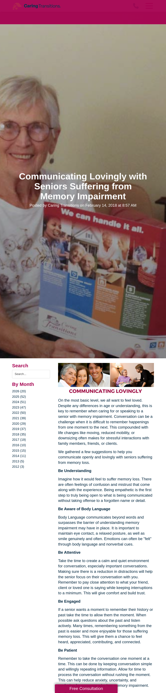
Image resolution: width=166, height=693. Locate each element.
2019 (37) (19, 429)
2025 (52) (19, 396)
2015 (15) (19, 450)
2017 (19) (19, 439)
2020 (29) (19, 423)
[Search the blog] (31, 374)
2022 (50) (19, 412)
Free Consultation (86, 688)
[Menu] (149, 6)
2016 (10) (19, 445)
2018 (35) (19, 434)
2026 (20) (19, 391)
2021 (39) (19, 418)
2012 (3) (18, 466)
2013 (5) (18, 461)
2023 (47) (19, 407)
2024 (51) (19, 402)
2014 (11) (19, 456)
